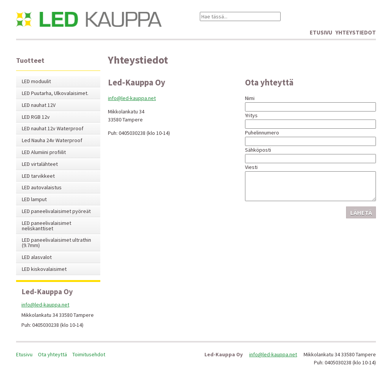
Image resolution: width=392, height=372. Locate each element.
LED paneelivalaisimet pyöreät (56, 211)
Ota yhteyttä (52, 354)
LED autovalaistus (42, 187)
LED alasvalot (37, 257)
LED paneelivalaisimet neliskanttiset (46, 225)
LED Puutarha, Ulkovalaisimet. (55, 93)
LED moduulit (36, 81)
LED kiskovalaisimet (44, 269)
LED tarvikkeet (38, 176)
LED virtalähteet (40, 164)
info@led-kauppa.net (132, 98)
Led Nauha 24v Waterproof (52, 140)
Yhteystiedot (355, 32)
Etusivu (321, 32)
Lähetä (361, 212)
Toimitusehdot (88, 354)
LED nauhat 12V (39, 105)
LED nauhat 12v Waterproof (52, 128)
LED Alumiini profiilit (44, 152)
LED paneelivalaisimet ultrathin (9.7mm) (56, 242)
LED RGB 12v (36, 117)
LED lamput (34, 199)
